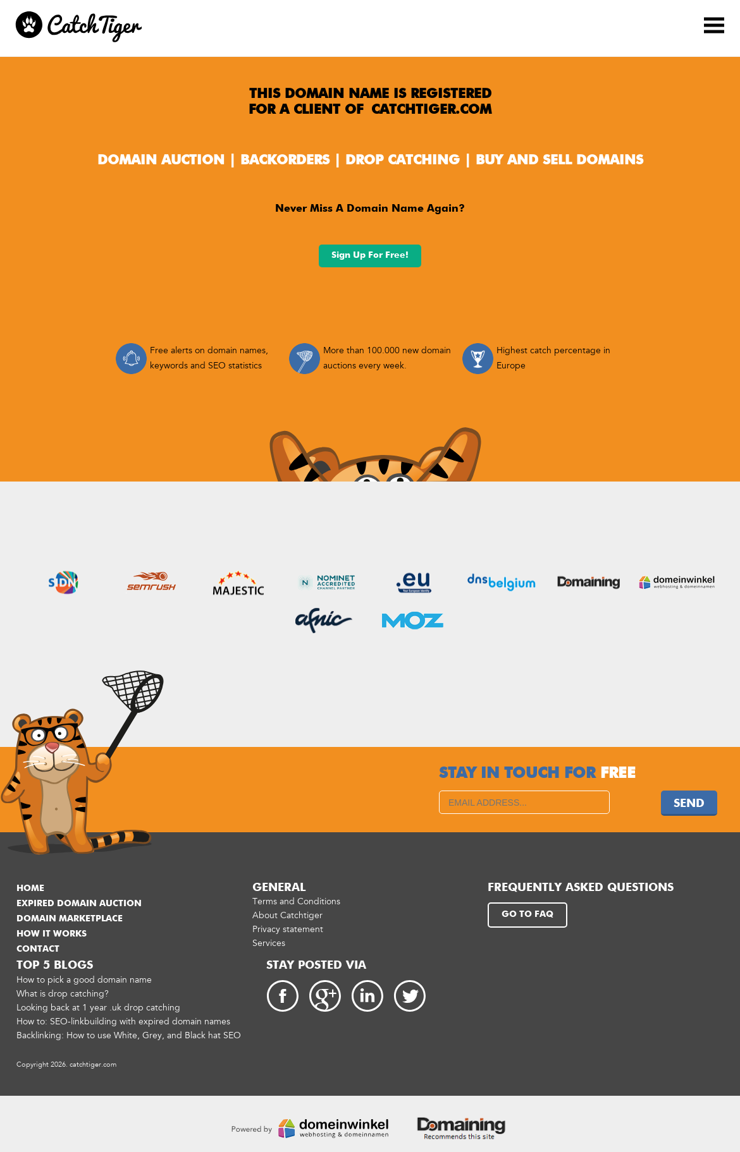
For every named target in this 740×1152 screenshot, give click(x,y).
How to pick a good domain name (84, 979)
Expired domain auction (79, 903)
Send (689, 803)
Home (30, 888)
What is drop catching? (62, 993)
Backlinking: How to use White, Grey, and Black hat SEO (128, 1035)
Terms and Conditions (296, 901)
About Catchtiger (287, 915)
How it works (51, 934)
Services (268, 943)
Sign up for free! (370, 255)
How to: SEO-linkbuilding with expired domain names (123, 1021)
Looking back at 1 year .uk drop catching (98, 1007)
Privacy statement (287, 929)
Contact (37, 949)
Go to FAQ (527, 914)
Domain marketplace (69, 918)
